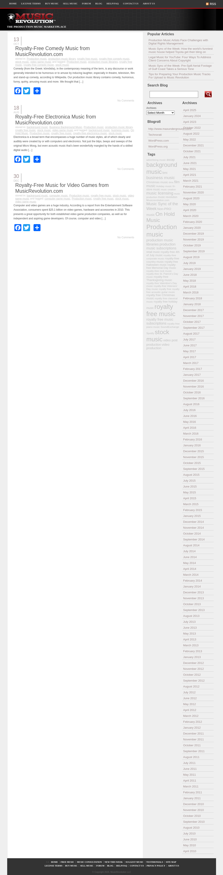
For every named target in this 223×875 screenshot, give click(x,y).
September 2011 (194, 751)
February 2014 (192, 580)
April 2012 (189, 710)
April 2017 (189, 357)
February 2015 (192, 510)
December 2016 (193, 380)
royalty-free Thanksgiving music (159, 278)
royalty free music (87, 58)
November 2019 (193, 239)
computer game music (57, 198)
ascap (171, 159)
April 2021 (189, 174)
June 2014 (190, 557)
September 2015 (194, 469)
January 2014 (192, 586)
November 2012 (193, 668)
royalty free (165, 289)
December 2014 (193, 521)
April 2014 (189, 568)
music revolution (167, 197)
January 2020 (192, 227)
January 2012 (192, 727)
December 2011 (193, 733)
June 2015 (190, 486)
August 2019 (191, 257)
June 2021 (190, 163)
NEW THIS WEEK (114, 862)
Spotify (150, 333)
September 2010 (194, 821)
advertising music (156, 159)
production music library (62, 58)
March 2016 (190, 433)
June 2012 (190, 698)
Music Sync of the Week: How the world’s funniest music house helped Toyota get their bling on (181, 50)
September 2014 (194, 539)
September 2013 (194, 610)
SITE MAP (171, 862)
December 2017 (193, 310)
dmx (171, 182)
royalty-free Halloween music (162, 263)
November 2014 (193, 527)
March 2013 (190, 645)
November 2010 (193, 810)
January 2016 (192, 445)
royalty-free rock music (159, 270)
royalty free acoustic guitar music (162, 290)
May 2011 (189, 774)
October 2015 (192, 463)
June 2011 (190, 768)
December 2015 (193, 451)
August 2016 (191, 404)
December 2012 (193, 663)
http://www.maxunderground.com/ (163, 128)
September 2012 (194, 680)
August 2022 (191, 133)
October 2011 (192, 745)
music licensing (159, 193)
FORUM (86, 3)
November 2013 (193, 598)
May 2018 (189, 280)
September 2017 (194, 327)
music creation (168, 189)
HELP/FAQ (112, 3)
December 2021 (193, 145)
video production (157, 346)
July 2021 (189, 157)
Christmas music (157, 182)
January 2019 (192, 269)
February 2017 (192, 369)
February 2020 (192, 221)
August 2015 (191, 474)
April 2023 (189, 122)
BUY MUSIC (52, 3)
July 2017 (189, 339)
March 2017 (190, 363)
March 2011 (190, 786)
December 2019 (193, 233)
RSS (213, 4)
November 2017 (193, 316)
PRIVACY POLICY (156, 866)
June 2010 (190, 839)
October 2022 (192, 127)
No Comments (125, 100)
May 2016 (189, 421)
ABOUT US (149, 3)
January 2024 (192, 116)
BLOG (98, 3)
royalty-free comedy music (114, 58)
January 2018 (192, 304)
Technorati (155, 134)
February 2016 (192, 439)
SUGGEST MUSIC (134, 862)
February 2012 (192, 721)
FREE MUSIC (67, 862)
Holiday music (164, 186)
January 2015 (192, 516)
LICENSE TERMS (31, 3)
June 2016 (190, 416)
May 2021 (189, 169)
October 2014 (192, 533)
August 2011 (191, 757)
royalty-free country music (162, 260)
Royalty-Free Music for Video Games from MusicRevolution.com (62, 188)
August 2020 (191, 198)
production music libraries (103, 61)
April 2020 (189, 210)
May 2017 (189, 351)
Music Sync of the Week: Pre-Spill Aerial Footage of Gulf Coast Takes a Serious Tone (180, 67)
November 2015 (193, 457)
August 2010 (191, 827)
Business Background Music (65, 127)
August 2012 (191, 686)
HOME (13, 3)
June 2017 (190, 345)
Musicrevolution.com (157, 200)
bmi (164, 172)
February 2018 (192, 298)
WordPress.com (158, 140)
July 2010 (189, 833)
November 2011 (193, 739)
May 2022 (189, 139)
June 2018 (190, 274)
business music (120, 130)
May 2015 (189, 492)
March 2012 (190, 716)
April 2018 (189, 286)
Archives (151, 108)
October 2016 (192, 392)
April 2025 (189, 110)
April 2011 (189, 780)
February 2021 (192, 186)
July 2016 (189, 410)
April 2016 (189, 427)
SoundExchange (169, 326)
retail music (153, 252)
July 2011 (189, 763)
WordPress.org (158, 146)
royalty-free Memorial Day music (161, 266)
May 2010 (189, 845)
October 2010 (192, 815)
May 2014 (189, 563)
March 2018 (190, 292)
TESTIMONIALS (154, 862)
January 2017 (192, 374)
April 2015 (189, 498)
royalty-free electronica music (90, 133)
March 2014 (190, 574)
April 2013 (189, 639)
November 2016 (193, 386)
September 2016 (194, 398)
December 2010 (193, 804)
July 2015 (189, 480)
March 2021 (190, 180)
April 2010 (189, 851)
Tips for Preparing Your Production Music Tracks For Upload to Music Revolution (180, 76)
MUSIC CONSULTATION (89, 862)
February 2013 (192, 651)
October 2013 (192, 604)
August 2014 (191, 545)
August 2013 (191, 616)
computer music (58, 195)
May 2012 (189, 704)
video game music (40, 61)
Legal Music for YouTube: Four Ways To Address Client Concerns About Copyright (180, 59)
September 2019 (194, 251)
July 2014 (189, 551)
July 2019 (189, 263)
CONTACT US (131, 3)
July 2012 (189, 692)
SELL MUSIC (70, 3)
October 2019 (192, 245)
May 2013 (189, 633)
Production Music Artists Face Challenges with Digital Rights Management (178, 42)
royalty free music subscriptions (159, 321)
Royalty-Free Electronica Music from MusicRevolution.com (55, 119)
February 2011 (192, 792)
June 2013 (190, 627)
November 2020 (193, 192)
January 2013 (192, 657)
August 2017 (191, 333)
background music (37, 127)
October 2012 (192, 674)
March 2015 (190, 504)
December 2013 (193, 592)
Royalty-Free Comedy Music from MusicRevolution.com (52, 51)
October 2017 (192, 321)
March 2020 (190, 216)
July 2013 (189, 621)
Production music (37, 58)
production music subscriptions (161, 246)
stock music (22, 61)
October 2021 (192, 151)
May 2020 (189, 204)
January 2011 (192, 798)
